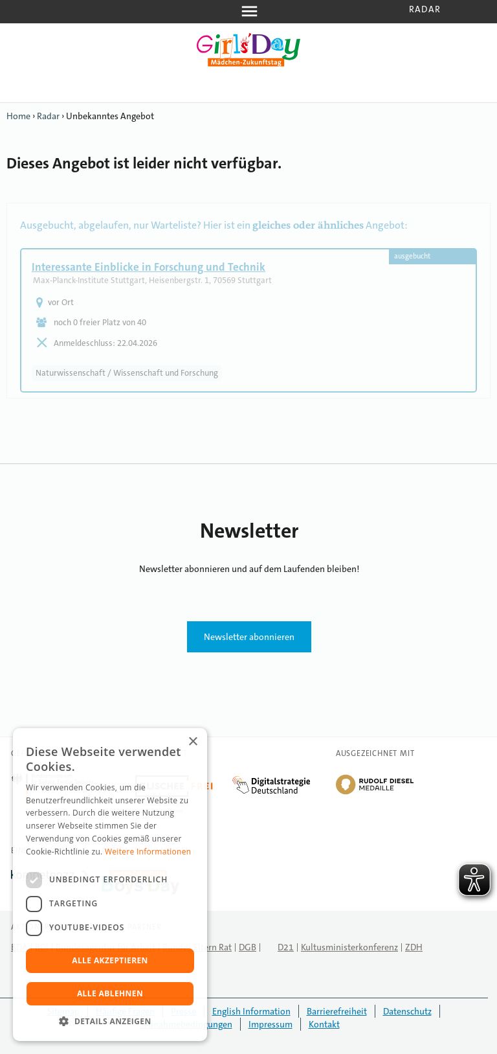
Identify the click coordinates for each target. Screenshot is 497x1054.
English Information (251, 1011)
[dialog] (110, 884)
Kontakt (324, 1024)
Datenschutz (407, 1011)
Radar (425, 9)
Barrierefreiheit (337, 1011)
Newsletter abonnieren (249, 637)
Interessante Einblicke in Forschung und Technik (148, 267)
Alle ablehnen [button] (110, 993)
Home (18, 116)
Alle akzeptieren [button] (110, 960)
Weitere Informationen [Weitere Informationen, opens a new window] (148, 851)
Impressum (270, 1024)
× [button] (192, 742)
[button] (110, 1021)
